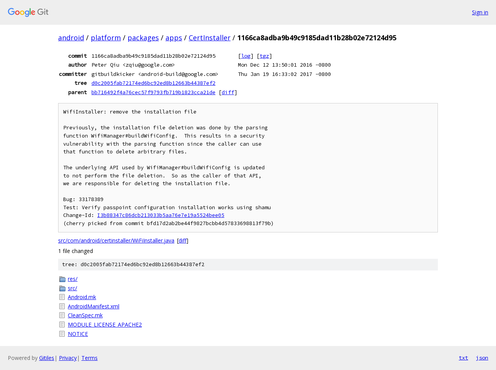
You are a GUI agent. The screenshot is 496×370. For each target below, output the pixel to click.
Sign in (480, 12)
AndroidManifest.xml (93, 306)
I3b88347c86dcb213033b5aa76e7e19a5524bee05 (160, 215)
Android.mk (82, 297)
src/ (72, 288)
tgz (264, 55)
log (245, 55)
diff (228, 92)
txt (463, 357)
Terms (89, 357)
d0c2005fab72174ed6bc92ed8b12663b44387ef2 (153, 82)
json (482, 357)
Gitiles (46, 357)
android (71, 37)
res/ (73, 278)
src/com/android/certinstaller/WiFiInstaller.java (116, 240)
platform (106, 37)
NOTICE (78, 333)
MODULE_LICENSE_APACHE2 (105, 324)
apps (173, 37)
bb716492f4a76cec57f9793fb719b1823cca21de (153, 92)
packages (143, 37)
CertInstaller (210, 37)
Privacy (68, 357)
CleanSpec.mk (85, 315)
